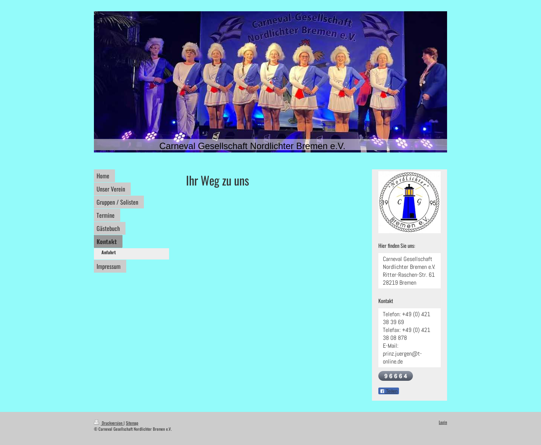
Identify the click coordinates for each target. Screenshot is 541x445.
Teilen (388, 391)
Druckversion (109, 423)
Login (443, 422)
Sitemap (132, 423)
